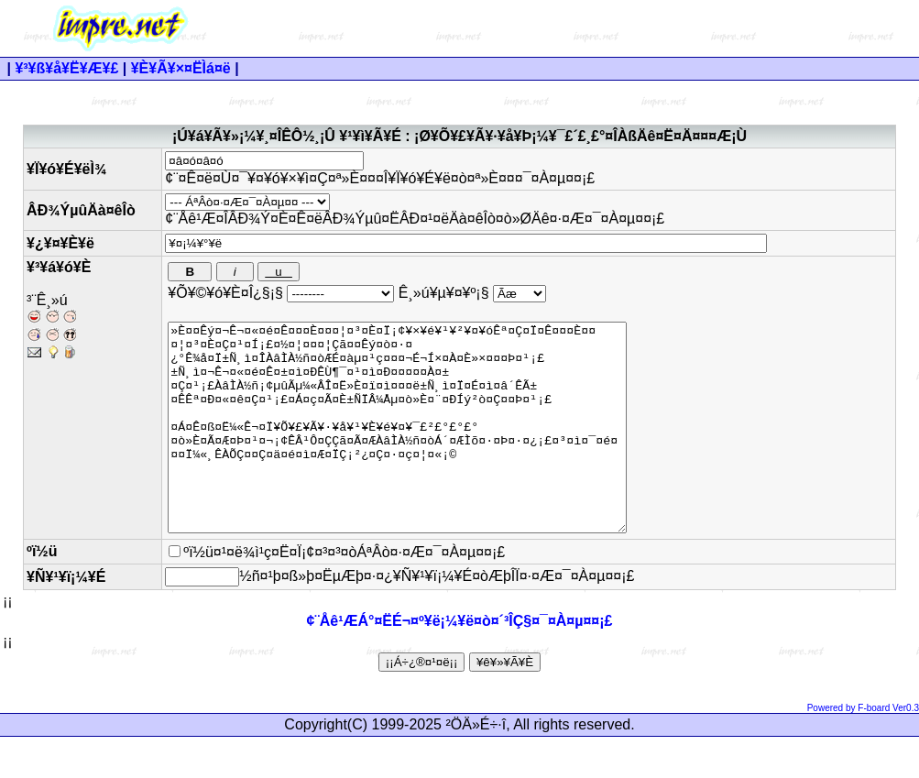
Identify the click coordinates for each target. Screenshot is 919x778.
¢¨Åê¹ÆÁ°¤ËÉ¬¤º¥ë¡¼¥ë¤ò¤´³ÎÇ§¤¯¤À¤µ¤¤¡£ (459, 662)
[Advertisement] (581, 28)
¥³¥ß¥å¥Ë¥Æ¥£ (66, 68)
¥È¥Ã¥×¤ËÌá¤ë (181, 68)
